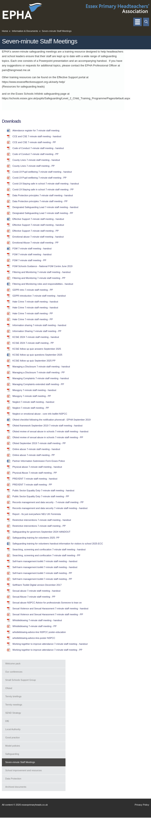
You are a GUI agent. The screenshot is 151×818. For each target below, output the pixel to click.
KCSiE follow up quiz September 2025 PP (33, 360)
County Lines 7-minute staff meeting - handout (36, 160)
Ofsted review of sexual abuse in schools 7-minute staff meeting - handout (50, 431)
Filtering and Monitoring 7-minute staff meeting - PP (38, 278)
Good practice (12, 737)
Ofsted (8, 688)
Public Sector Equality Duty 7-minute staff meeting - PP (40, 496)
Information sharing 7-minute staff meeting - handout (39, 325)
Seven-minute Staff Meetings (20, 762)
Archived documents (15, 787)
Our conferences (13, 671)
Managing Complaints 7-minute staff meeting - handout (40, 378)
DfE (7, 721)
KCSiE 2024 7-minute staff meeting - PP (33, 343)
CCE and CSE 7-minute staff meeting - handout (36, 136)
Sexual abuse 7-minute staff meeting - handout (36, 591)
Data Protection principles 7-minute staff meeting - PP (39, 201)
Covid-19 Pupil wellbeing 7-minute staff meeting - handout (42, 172)
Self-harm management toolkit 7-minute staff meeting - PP (42, 573)
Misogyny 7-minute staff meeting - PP (31, 396)
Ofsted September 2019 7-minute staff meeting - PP (39, 443)
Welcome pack (12, 663)
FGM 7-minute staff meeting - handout (32, 248)
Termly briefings (13, 696)
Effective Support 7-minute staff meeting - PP (35, 231)
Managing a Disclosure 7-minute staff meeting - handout (41, 366)
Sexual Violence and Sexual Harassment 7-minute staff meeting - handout (50, 608)
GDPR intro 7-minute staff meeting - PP (32, 290)
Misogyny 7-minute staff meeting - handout (34, 390)
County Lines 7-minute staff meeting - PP (33, 166)
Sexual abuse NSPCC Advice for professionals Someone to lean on (47, 602)
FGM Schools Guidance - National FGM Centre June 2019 (42, 266)
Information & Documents (25, 31)
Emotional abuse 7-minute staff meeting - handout (38, 236)
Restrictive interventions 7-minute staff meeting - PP (39, 526)
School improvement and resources (23, 770)
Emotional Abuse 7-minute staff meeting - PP (35, 242)
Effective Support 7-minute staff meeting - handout (38, 219)
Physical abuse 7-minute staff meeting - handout (37, 467)
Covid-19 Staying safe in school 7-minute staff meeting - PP (42, 189)
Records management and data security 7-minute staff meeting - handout (49, 508)
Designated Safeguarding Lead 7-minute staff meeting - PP (42, 213)
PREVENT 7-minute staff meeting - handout (34, 478)
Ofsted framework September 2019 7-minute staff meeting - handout (47, 425)
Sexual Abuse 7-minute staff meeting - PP (33, 596)
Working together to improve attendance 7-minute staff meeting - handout (50, 644)
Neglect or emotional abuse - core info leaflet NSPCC (39, 413)
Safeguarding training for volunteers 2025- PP (35, 537)
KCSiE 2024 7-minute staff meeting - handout (35, 337)
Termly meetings (13, 704)
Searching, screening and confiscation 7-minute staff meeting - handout (49, 549)
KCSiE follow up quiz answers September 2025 (36, 349)
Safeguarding (12, 754)
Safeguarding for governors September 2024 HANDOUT (41, 532)
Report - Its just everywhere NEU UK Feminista (36, 514)
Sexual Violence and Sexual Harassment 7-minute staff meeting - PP (47, 614)
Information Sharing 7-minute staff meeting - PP (36, 331)
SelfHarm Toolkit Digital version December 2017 (36, 585)
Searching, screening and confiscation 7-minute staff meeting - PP (46, 555)
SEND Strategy (13, 713)
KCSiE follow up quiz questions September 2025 (37, 354)
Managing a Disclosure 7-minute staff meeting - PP (38, 372)
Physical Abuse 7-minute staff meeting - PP (34, 472)
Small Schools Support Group (20, 680)
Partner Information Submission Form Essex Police (38, 461)
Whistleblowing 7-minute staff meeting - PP (34, 626)
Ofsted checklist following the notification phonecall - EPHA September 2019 (51, 419)
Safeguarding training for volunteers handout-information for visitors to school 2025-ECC (57, 543)
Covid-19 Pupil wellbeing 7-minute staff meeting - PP (39, 177)
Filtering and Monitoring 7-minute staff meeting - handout (41, 272)
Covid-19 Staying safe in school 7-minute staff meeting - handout (45, 183)
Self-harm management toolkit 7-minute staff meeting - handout (44, 561)
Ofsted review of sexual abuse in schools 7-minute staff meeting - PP (47, 437)
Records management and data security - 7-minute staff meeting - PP (48, 502)
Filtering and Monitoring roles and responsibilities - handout (42, 284)
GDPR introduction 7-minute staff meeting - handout (39, 295)
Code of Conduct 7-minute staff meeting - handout (38, 148)
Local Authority (12, 729)
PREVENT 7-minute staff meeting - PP (32, 484)
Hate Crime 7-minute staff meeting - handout (35, 301)
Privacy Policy (142, 804)
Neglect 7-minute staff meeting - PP (30, 408)
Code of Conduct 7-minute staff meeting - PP (35, 154)
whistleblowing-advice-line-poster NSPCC (33, 638)
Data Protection (13, 778)
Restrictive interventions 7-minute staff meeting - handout (41, 520)
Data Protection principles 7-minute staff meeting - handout (42, 195)
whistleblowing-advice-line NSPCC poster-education (39, 632)
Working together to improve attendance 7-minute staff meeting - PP (47, 650)
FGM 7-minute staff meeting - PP (29, 260)
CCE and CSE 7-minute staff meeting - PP (34, 142)
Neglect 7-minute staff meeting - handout (33, 402)
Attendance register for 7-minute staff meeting (35, 130)
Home (5, 31)
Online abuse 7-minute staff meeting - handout (36, 449)
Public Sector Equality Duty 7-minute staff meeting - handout (43, 490)
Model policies (12, 745)
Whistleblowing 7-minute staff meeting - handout (37, 620)
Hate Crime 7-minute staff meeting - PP (32, 313)
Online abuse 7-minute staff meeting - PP (33, 455)
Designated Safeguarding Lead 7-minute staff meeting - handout (45, 207)
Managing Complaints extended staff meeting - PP (38, 384)
